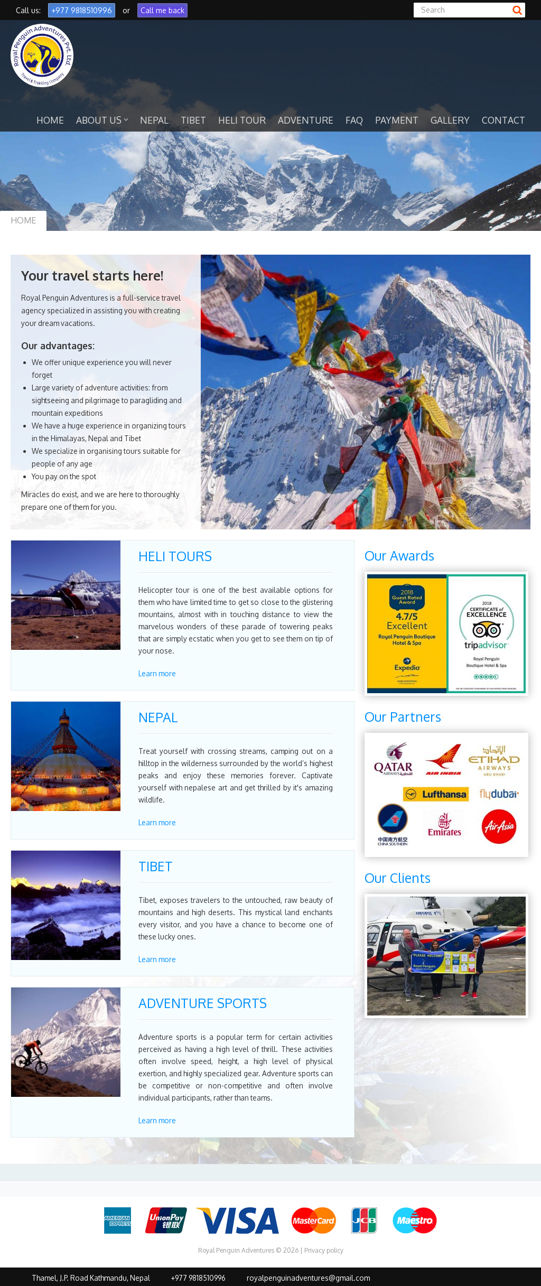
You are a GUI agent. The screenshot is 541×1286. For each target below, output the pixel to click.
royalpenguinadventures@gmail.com (308, 1277)
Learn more (157, 673)
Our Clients (398, 878)
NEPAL (154, 120)
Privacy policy (323, 1250)
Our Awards (399, 555)
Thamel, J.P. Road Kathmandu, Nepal (91, 1277)
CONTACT (503, 120)
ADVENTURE (305, 120)
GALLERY (450, 120)
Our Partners (403, 717)
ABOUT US (102, 120)
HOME (50, 120)
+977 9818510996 (81, 10)
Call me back (162, 10)
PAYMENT (396, 120)
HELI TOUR (242, 120)
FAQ (354, 120)
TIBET (193, 120)
